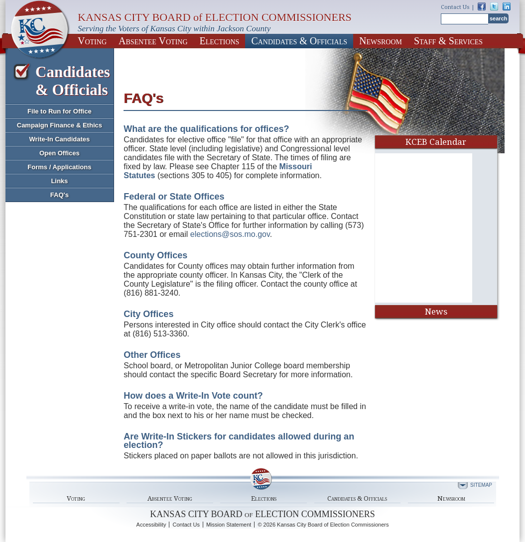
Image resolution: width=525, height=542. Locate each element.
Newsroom (380, 40)
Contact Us (455, 7)
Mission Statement (228, 525)
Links (59, 181)
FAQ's (59, 195)
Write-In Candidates (59, 139)
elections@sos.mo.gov (230, 234)
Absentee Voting (153, 40)
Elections (220, 40)
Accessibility (151, 525)
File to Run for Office (59, 111)
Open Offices (59, 153)
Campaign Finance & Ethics (59, 125)
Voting (92, 40)
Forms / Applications (59, 167)
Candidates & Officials (299, 40)
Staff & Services (448, 40)
